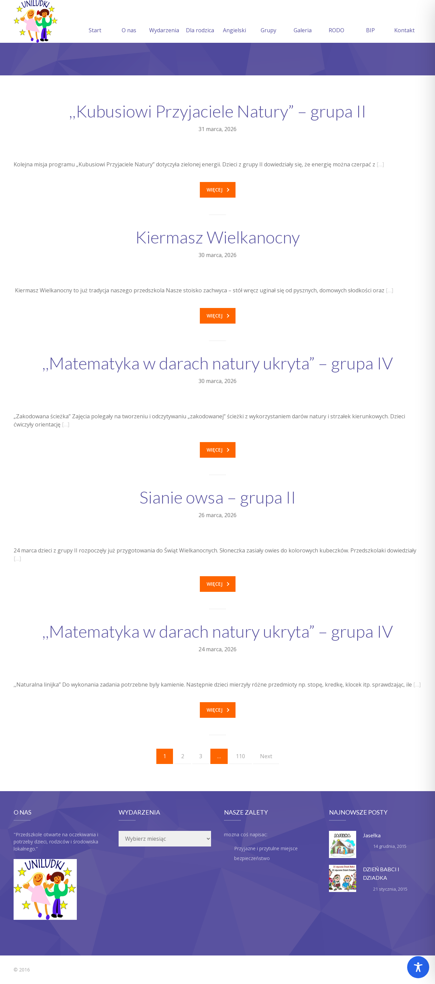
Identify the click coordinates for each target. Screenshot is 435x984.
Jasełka (372, 835)
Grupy (268, 22)
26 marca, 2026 (217, 515)
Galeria (303, 22)
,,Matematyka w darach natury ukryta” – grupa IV (217, 363)
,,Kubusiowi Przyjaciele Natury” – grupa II (217, 111)
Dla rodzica (200, 22)
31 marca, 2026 (217, 129)
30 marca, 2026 (217, 255)
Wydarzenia (164, 22)
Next (266, 756)
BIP (370, 22)
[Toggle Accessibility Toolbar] (418, 967)
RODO (336, 22)
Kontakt (404, 22)
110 (240, 756)
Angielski (234, 22)
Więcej (218, 189)
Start (95, 22)
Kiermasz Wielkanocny (217, 237)
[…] (380, 164)
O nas (129, 22)
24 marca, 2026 (217, 649)
